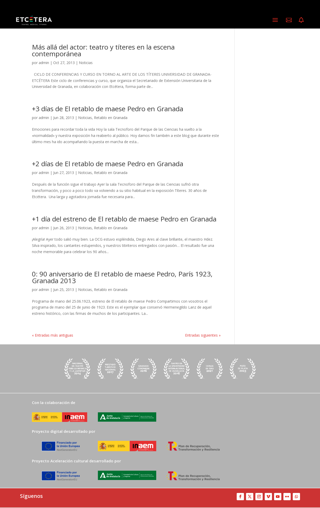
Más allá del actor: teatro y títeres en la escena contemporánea (103, 50)
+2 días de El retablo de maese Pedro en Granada (107, 163)
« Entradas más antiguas (52, 335)
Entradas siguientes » (203, 335)
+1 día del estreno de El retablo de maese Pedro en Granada (124, 219)
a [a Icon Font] (275, 20)
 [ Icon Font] (301, 20)
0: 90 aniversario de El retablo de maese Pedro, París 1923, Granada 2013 (122, 277)
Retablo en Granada (110, 117)
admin (44, 62)
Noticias (86, 62)
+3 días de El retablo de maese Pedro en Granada (107, 108)
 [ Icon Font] (289, 20)
